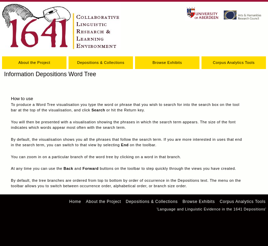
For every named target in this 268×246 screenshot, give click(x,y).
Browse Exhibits (167, 62)
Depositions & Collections (100, 62)
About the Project (34, 62)
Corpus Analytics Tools (234, 62)
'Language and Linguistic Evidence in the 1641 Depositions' (211, 209)
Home (75, 201)
